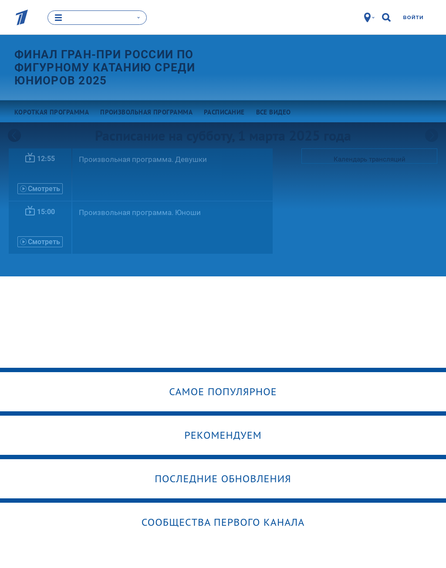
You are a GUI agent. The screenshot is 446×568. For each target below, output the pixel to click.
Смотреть (40, 189)
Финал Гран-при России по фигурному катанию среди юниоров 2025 (104, 67)
